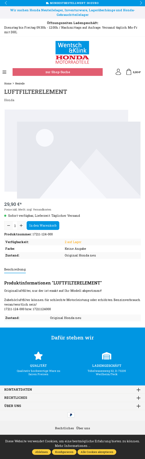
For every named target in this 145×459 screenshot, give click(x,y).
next (140, 3)
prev (6, 3)
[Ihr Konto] (118, 72)
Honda (9, 100)
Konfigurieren (64, 452)
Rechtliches (15, 397)
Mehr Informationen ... (73, 446)
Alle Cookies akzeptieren (97, 452)
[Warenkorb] (133, 72)
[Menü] (4, 72)
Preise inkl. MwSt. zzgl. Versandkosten (27, 209)
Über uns (12, 406)
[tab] (15, 269)
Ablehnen (41, 452)
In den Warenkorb (43, 225)
